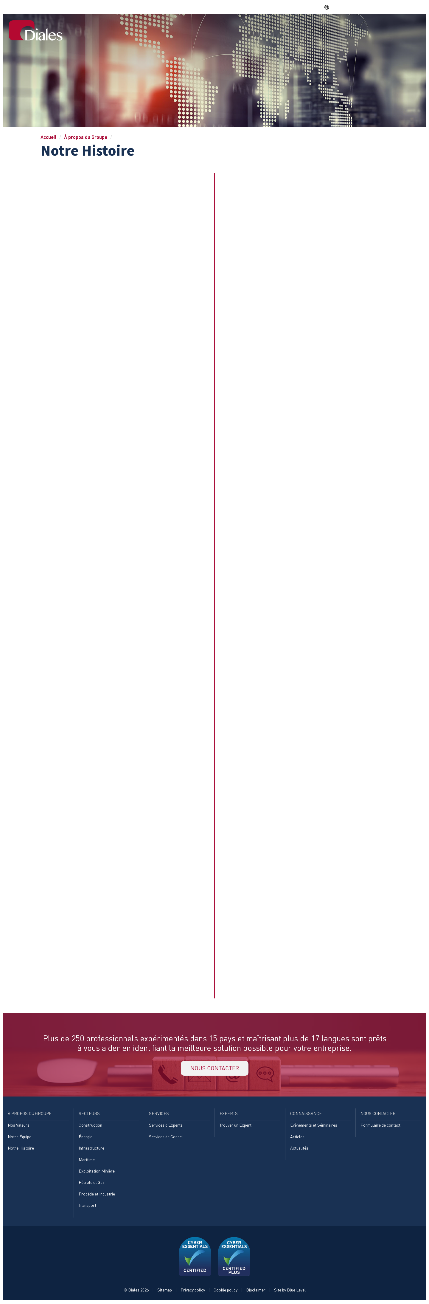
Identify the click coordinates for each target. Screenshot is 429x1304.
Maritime (87, 1160)
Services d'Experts (166, 1125)
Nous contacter (395, 28)
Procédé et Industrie (97, 1195)
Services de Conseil (166, 1137)
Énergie (85, 1137)
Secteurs (252, 28)
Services (282, 28)
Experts (311, 28)
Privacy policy (193, 1291)
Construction (90, 1125)
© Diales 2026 (136, 1291)
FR (330, 7)
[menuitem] (164, 28)
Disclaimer (255, 1291)
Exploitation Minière (97, 1171)
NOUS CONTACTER (214, 1068)
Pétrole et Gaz (92, 1183)
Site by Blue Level (290, 1291)
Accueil (164, 28)
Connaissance (347, 28)
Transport (87, 1206)
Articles (297, 1137)
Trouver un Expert (235, 1125)
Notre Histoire (21, 1148)
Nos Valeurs (18, 1125)
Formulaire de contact (380, 1125)
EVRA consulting (364, 7)
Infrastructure (91, 1148)
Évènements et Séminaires (313, 1125)
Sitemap (164, 1291)
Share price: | (291, 7)
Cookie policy (225, 1291)
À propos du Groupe (207, 28)
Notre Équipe (19, 1137)
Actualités (299, 1148)
